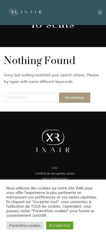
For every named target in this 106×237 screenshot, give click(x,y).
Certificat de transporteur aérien (54, 173)
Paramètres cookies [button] (25, 225)
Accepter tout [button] (59, 225)
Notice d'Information (54, 179)
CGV (54, 168)
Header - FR (100, 12)
